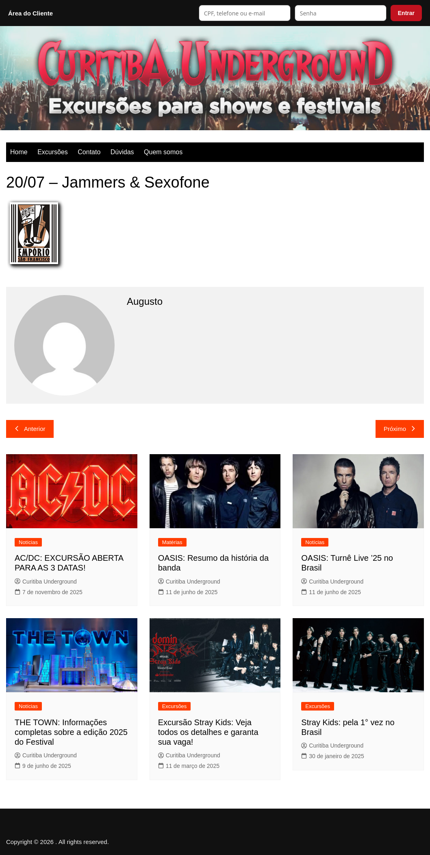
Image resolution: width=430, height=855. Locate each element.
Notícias (28, 542)
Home (19, 152)
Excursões (52, 152)
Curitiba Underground (46, 581)
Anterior (30, 428)
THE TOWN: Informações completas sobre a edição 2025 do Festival (71, 732)
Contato (89, 152)
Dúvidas (122, 152)
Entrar (406, 13)
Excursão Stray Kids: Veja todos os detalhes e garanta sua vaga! (208, 732)
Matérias (172, 542)
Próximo (400, 428)
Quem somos (163, 152)
